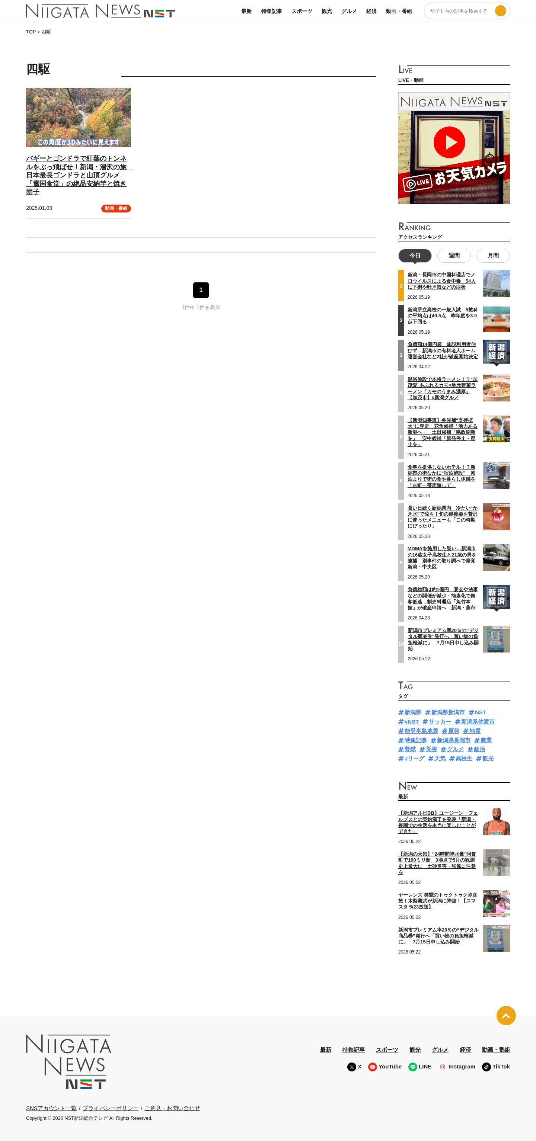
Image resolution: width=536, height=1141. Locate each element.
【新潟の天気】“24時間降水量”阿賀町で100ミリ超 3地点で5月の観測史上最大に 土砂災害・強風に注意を (437, 862)
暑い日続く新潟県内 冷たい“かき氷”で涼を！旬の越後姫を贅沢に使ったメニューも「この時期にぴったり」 (443, 516)
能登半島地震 (421, 730)
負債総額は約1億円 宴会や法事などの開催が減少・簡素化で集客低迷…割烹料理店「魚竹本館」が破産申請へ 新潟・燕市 (443, 598)
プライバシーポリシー (110, 1107)
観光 (327, 11)
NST (480, 712)
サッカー (440, 721)
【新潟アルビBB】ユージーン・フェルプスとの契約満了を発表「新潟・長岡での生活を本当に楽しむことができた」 (438, 822)
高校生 (464, 757)
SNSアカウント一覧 (51, 1108)
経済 (371, 11)
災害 (431, 749)
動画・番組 (399, 11)
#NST (412, 721)
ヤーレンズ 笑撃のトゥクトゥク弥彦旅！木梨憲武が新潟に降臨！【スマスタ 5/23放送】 (437, 900)
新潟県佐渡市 (478, 721)
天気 (440, 757)
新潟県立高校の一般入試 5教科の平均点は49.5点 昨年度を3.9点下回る (443, 315)
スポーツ (301, 11)
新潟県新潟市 (448, 712)
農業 (486, 739)
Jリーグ (414, 757)
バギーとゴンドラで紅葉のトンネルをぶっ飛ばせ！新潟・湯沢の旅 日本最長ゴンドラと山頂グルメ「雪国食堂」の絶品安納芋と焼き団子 (79, 175)
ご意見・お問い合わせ (172, 1107)
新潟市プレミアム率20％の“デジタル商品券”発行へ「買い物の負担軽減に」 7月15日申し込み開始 (443, 639)
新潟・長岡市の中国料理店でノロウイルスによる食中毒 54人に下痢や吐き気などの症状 (442, 280)
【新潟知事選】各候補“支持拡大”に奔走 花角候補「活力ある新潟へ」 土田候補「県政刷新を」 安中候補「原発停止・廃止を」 (443, 431)
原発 (453, 730)
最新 (246, 11)
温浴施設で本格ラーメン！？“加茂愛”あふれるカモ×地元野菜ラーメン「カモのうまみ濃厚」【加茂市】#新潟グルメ (443, 388)
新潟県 (413, 712)
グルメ (349, 11)
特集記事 (271, 11)
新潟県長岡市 (453, 739)
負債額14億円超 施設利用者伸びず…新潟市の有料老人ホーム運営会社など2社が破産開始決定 (443, 350)
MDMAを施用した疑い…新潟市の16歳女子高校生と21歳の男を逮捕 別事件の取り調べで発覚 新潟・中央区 (444, 557)
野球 (410, 749)
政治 (479, 749)
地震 (475, 730)
